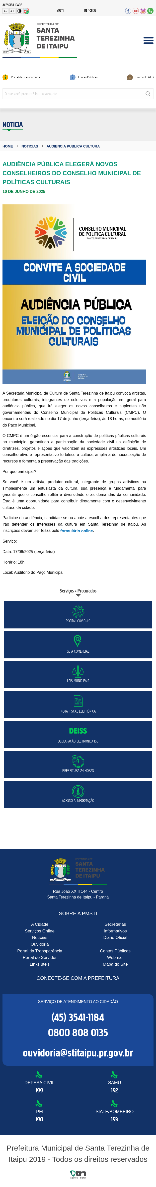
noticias (29, 146)
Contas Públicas (115, 950)
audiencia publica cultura (73, 146)
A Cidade (39, 924)
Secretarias (115, 924)
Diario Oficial (115, 937)
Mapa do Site (115, 964)
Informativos (115, 931)
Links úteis (40, 964)
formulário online (76, 531)
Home (7, 146)
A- (5, 11)
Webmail (115, 957)
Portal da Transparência (39, 950)
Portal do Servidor (40, 957)
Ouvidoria (40, 944)
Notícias (39, 937)
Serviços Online (40, 931)
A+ (12, 11)
